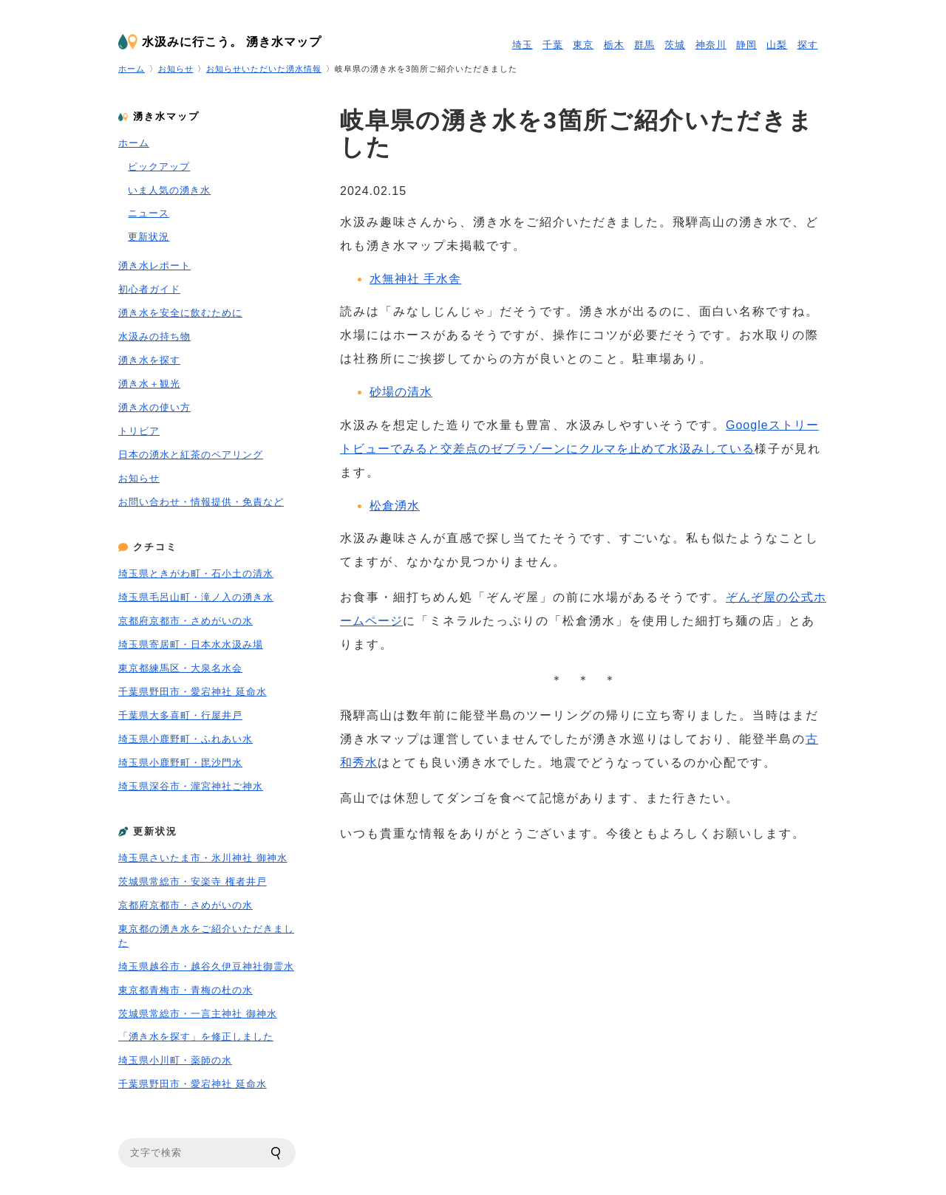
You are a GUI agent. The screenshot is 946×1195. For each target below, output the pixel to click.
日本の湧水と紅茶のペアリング (190, 454)
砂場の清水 (401, 392)
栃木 (614, 44)
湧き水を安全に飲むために (180, 312)
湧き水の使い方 (154, 407)
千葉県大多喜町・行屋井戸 (180, 715)
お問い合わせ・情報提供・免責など (201, 501)
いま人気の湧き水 (169, 190)
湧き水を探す (149, 360)
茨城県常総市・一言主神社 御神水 (197, 1013)
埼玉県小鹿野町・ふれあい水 (185, 738)
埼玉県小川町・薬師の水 (175, 1060)
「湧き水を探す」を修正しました (195, 1036)
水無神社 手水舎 (415, 279)
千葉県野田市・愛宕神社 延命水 (192, 691)
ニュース (148, 213)
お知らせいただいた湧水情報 (263, 68)
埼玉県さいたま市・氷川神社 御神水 (202, 857)
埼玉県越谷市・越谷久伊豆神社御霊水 (206, 966)
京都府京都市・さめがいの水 (185, 620)
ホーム (131, 68)
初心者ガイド (149, 289)
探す (807, 44)
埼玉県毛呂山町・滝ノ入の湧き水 (195, 597)
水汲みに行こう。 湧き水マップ (231, 41)
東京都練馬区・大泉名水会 (180, 668)
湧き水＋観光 (149, 383)
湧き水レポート (154, 265)
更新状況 (148, 236)
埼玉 (522, 44)
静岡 (746, 44)
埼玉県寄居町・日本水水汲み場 (190, 644)
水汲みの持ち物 (154, 336)
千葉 (552, 44)
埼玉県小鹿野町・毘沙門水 (180, 762)
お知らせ (176, 68)
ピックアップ (159, 166)
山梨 (776, 44)
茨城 (674, 44)
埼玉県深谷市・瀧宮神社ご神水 (190, 786)
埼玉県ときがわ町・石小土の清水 (195, 573)
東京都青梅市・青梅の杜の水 (185, 990)
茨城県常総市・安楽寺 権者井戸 (192, 881)
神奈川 (710, 44)
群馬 (644, 44)
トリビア (139, 430)
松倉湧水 (395, 505)
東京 (583, 44)
